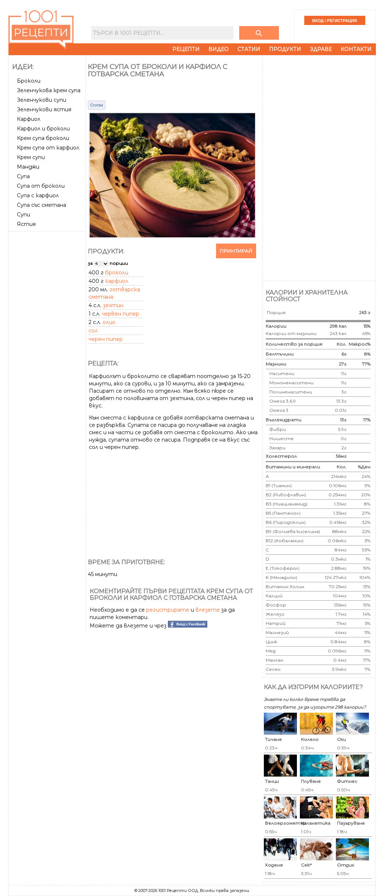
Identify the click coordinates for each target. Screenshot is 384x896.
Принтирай (236, 251)
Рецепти (186, 49)
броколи (116, 272)
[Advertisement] (47, 344)
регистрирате (167, 610)
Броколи (28, 81)
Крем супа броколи (43, 138)
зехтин (113, 305)
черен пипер (106, 339)
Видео (218, 49)
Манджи (28, 166)
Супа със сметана (41, 205)
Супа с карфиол (38, 195)
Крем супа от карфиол (48, 147)
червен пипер (120, 313)
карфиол (116, 281)
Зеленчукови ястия (44, 109)
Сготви (96, 105)
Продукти (285, 49)
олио (109, 322)
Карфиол (28, 119)
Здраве (321, 49)
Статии (248, 49)
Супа (23, 176)
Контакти (356, 49)
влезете (207, 610)
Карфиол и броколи (43, 128)
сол (93, 330)
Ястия (26, 224)
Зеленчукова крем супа (48, 90)
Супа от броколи (41, 186)
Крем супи (31, 157)
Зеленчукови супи (41, 100)
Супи (23, 214)
